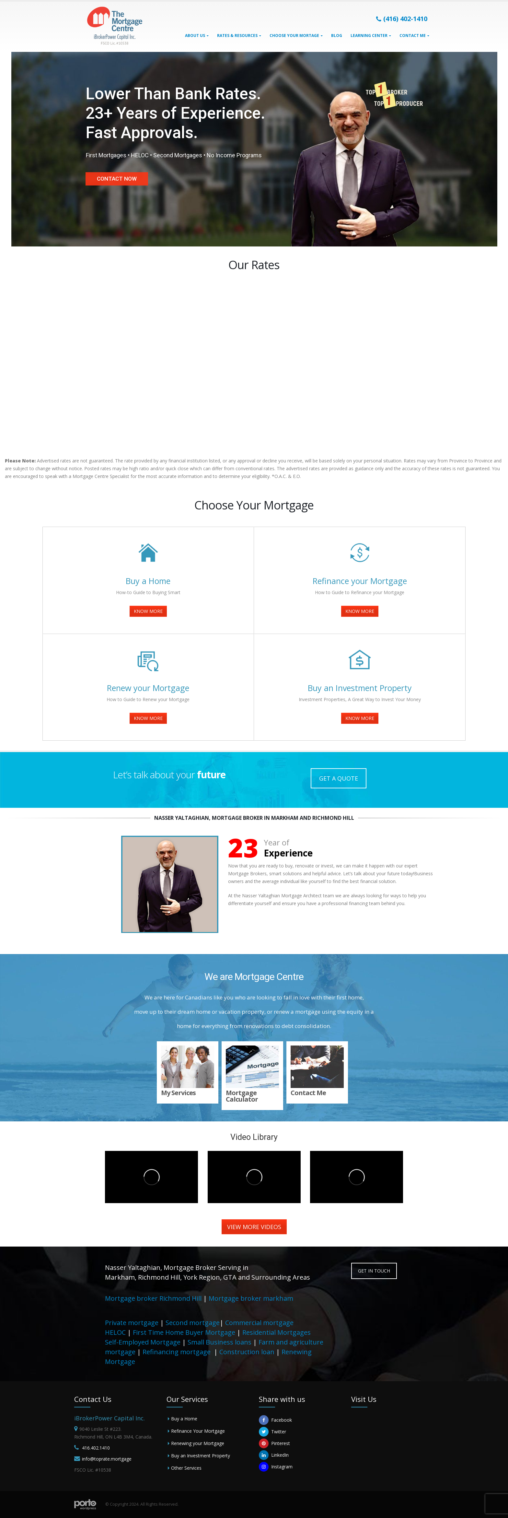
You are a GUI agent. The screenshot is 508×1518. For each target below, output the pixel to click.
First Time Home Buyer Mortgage (184, 1332)
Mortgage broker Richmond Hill (153, 1298)
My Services (180, 1092)
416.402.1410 (96, 1448)
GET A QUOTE (338, 778)
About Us (195, 35)
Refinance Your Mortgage (198, 1431)
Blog (336, 35)
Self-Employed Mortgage (142, 1342)
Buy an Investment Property (200, 1455)
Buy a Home (184, 1419)
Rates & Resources (237, 35)
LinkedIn (274, 1455)
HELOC (115, 1332)
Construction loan (246, 1351)
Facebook (275, 1420)
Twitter (272, 1432)
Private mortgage (131, 1322)
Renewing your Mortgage (197, 1443)
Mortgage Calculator (243, 1096)
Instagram (276, 1467)
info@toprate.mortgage (107, 1459)
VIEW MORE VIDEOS (254, 1227)
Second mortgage (193, 1322)
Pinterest (274, 1443)
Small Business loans (219, 1342)
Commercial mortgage (259, 1322)
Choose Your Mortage (294, 35)
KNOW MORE (148, 611)
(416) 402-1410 (401, 18)
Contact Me (412, 35)
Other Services (186, 1468)
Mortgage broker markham (251, 1298)
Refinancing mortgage (177, 1351)
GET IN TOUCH (374, 1271)
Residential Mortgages (276, 1332)
